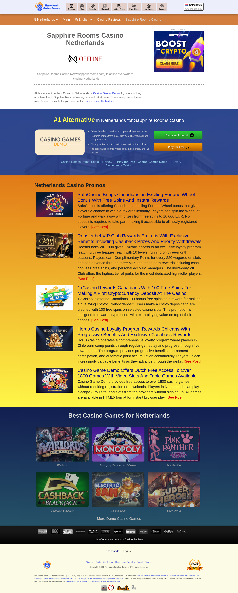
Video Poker (119, 9)
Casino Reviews (109, 19)
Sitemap (148, 562)
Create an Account (182, 135)
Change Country (193, 9)
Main (66, 19)
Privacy (110, 562)
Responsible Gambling (125, 562)
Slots (82, 9)
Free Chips (134, 9)
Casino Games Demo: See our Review (86, 167)
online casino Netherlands (100, 101)
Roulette (92, 9)
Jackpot (162, 9)
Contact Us (100, 562)
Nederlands (112, 551)
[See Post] (99, 227)
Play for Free (182, 146)
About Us (90, 562)
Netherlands (46, 19)
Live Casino (149, 9)
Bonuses (71, 9)
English (83, 19)
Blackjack (105, 9)
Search (140, 562)
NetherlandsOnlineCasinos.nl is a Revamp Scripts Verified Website (93, 581)
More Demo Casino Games (119, 519)
